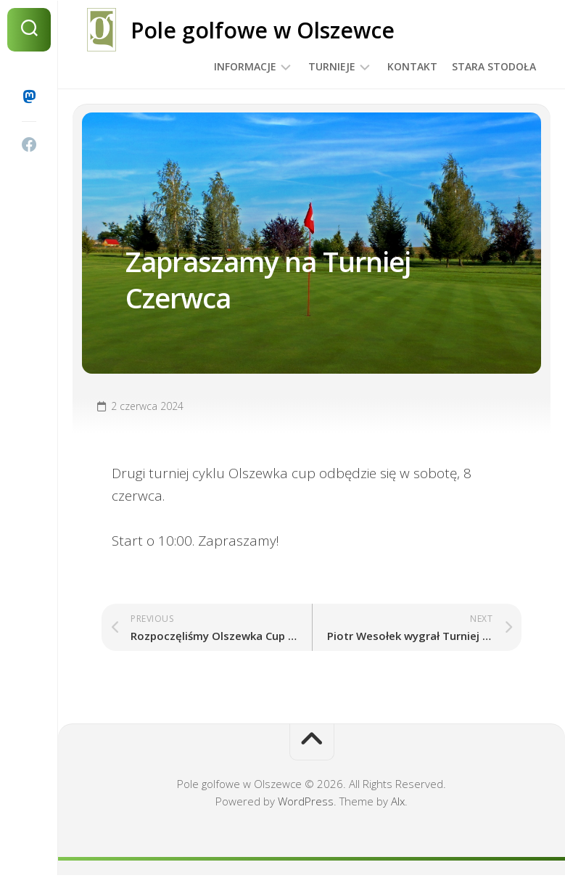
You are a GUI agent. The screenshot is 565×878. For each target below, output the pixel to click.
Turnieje (331, 66)
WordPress (306, 804)
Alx (398, 804)
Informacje (245, 66)
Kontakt (412, 66)
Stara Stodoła (494, 66)
